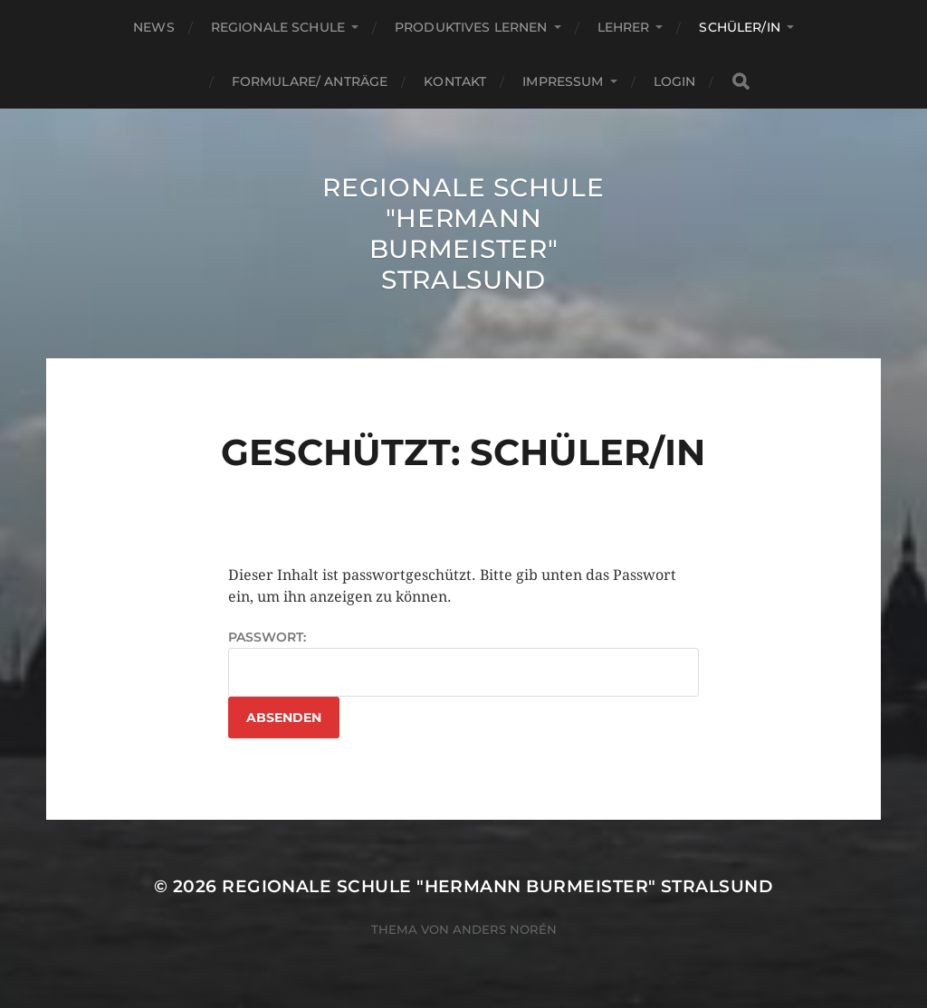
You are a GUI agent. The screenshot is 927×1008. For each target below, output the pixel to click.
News (154, 27)
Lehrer (623, 27)
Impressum (562, 81)
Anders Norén (505, 929)
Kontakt (455, 81)
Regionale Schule (278, 27)
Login (675, 81)
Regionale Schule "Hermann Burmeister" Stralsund (463, 233)
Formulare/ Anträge (310, 81)
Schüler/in (739, 27)
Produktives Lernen (471, 27)
